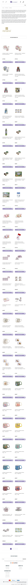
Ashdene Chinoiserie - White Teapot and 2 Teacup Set (7, 536)
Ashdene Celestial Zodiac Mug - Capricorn (7, 431)
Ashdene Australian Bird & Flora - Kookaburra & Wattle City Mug (20, 96)
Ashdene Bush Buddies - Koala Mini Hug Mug (6, 326)
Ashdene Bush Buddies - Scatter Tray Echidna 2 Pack (20, 347)
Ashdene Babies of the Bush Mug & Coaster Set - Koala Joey (7, 159)
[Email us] (10, 563)
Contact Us (20, 568)
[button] (14, 37)
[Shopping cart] (23, 1)
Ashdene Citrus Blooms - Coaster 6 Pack (19, 536)
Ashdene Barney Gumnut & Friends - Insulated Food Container (20, 201)
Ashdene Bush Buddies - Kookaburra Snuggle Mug (7, 347)
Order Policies (7, 572)
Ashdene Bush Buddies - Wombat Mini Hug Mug (6, 389)
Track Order (7, 568)
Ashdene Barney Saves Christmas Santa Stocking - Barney (20, 242)
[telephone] (6, 2)
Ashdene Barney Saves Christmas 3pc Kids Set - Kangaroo (19, 222)
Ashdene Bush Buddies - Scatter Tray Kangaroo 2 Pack (6, 368)
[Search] (13, 5)
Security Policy (7, 576)
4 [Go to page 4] (15, 548)
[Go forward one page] (17, 549)
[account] (20, 2)
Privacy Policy (7, 575)
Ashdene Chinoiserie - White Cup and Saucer (20, 515)
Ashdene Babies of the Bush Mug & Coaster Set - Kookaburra (20, 159)
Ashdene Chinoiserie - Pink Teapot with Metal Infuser (7, 515)
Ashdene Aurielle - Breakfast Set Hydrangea (7, 75)
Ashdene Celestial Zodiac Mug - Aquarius (19, 389)
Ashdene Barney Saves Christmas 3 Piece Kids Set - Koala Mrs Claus (7, 222)
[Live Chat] (15, 563)
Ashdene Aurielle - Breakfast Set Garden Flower (20, 54)
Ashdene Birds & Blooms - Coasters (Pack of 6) (7, 263)
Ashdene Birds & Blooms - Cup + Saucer (19, 263)
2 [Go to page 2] (12, 548)
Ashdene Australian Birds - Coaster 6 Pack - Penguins (19, 117)
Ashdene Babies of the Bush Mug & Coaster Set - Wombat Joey (7, 180)
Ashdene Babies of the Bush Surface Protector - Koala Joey (20, 180)
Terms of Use (7, 573)
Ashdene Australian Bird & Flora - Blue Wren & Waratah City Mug (20, 75)
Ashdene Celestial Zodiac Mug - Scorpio (7, 494)
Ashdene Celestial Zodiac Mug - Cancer (19, 410)
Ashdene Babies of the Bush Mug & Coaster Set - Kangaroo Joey (20, 138)
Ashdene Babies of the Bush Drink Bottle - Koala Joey (7, 138)
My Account (7, 567)
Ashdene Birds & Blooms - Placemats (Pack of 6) (7, 284)
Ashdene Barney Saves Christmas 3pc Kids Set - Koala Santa (6, 242)
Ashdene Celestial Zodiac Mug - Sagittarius (19, 473)
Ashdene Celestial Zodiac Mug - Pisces (7, 473)
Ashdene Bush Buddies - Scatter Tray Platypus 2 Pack (20, 368)
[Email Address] (12, 559)
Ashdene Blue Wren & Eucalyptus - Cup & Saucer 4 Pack (20, 284)
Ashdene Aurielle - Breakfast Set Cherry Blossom (7, 54)
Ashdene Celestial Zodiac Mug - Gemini (19, 431)
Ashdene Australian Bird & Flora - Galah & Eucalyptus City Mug (7, 96)
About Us (20, 567)
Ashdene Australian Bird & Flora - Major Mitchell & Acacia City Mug (7, 117)
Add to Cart (9, 62)
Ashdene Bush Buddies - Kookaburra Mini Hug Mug (19, 326)
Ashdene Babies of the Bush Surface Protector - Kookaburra (7, 201)
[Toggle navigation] (3, 1)
